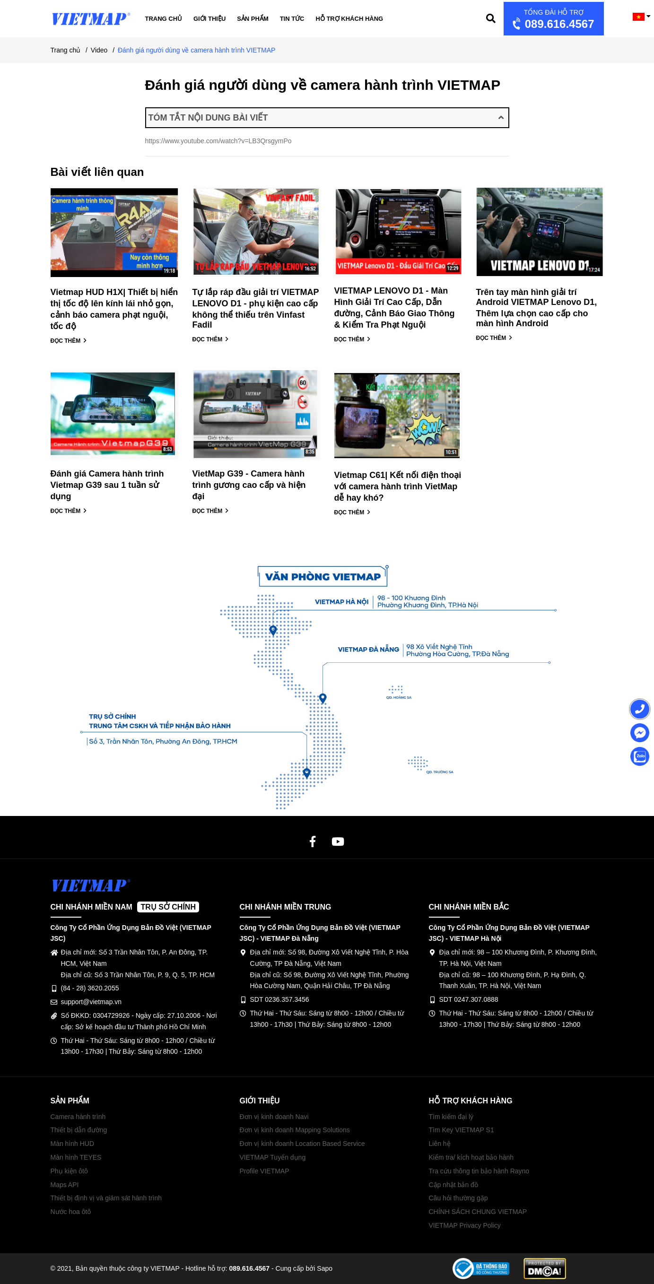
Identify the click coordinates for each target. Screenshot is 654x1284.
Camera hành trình (78, 1116)
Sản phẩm (253, 18)
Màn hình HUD (73, 1143)
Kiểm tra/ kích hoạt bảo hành (471, 1157)
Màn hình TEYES (76, 1157)
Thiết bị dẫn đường (79, 1130)
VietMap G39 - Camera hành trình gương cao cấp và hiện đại (249, 485)
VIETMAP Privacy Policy (465, 1225)
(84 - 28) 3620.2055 (90, 988)
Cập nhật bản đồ (453, 1185)
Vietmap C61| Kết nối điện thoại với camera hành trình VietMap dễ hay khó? (398, 486)
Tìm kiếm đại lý (451, 1116)
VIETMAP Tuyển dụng (273, 1157)
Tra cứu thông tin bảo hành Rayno (479, 1171)
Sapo (324, 1268)
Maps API (65, 1185)
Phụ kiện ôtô (69, 1171)
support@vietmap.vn (91, 1002)
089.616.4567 (552, 20)
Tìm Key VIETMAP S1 (461, 1130)
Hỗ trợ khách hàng (349, 18)
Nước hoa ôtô (71, 1211)
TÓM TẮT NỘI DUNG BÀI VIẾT (326, 117)
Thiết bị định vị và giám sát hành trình (106, 1198)
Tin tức (292, 18)
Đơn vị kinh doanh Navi (274, 1116)
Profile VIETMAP (264, 1171)
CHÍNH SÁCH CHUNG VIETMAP (478, 1211)
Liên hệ (440, 1143)
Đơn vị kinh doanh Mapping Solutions (295, 1130)
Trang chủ (164, 18)
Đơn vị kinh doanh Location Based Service (302, 1143)
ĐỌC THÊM (69, 341)
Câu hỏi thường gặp (458, 1198)
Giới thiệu (209, 18)
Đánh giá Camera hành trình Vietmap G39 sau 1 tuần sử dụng (107, 485)
